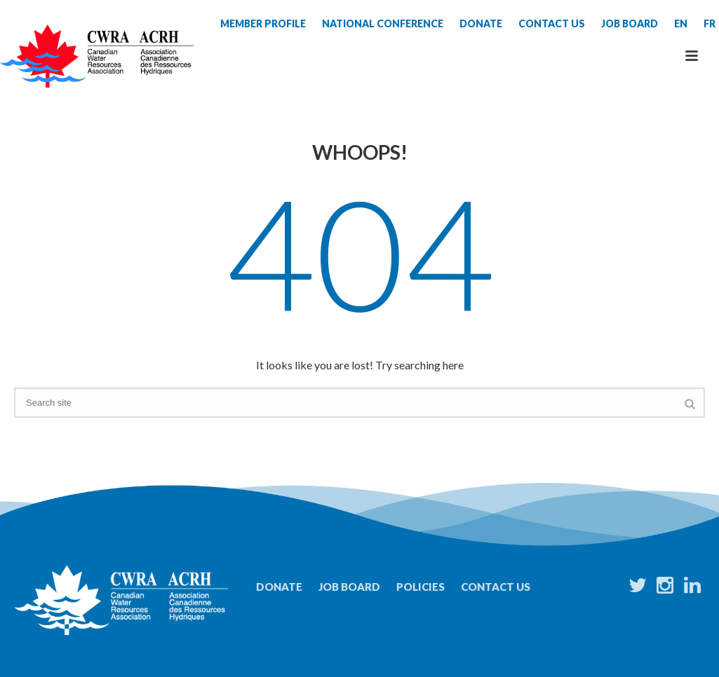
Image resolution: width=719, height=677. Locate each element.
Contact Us (495, 586)
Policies (420, 586)
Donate (279, 586)
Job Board (349, 586)
